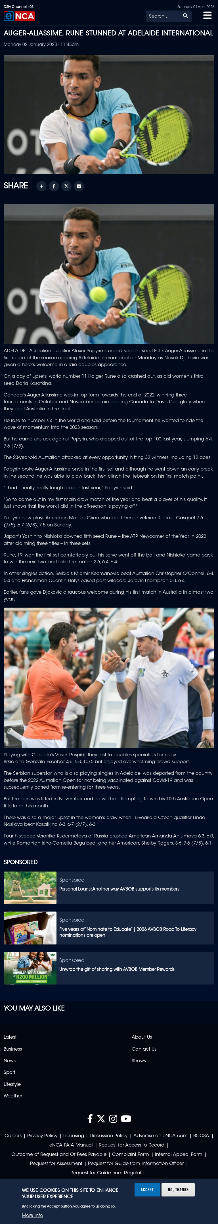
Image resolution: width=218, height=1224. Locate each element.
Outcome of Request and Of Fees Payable (58, 1154)
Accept (147, 1189)
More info (32, 1215)
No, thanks (178, 1189)
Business (13, 1049)
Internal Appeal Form (178, 1154)
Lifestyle (12, 1084)
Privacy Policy (42, 1136)
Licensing (73, 1136)
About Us (142, 1037)
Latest (10, 1037)
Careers (13, 1136)
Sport (9, 1072)
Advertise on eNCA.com (160, 1136)
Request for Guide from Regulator (108, 1173)
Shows (139, 1061)
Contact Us (144, 1049)
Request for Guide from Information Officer (136, 1164)
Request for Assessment (56, 1164)
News (10, 1061)
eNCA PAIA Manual (71, 1145)
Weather (13, 1096)
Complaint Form (130, 1154)
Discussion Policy (108, 1136)
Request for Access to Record (131, 1145)
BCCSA (201, 1136)
